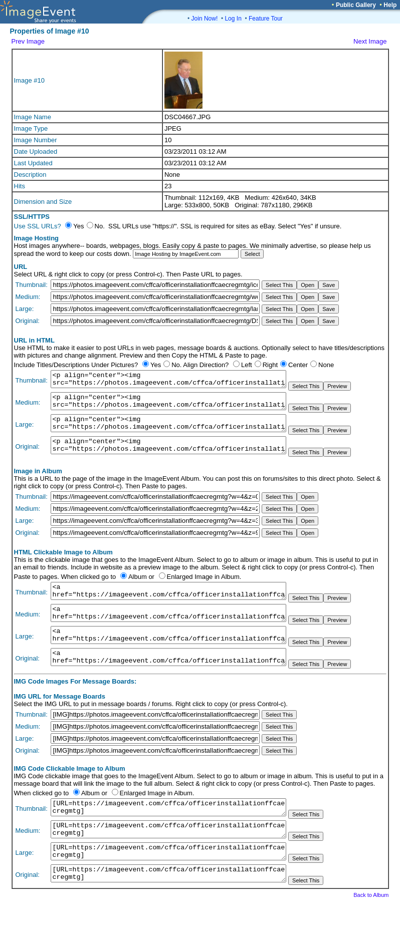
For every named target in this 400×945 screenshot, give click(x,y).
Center (298, 365)
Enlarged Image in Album (203, 588)
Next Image (369, 41)
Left (246, 365)
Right (270, 365)
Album (137, 588)
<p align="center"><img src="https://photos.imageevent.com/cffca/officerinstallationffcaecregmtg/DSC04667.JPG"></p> (168, 455)
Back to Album (370, 931)
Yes (155, 365)
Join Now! (204, 18)
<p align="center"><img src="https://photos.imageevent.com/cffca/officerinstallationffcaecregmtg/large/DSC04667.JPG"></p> (168, 430)
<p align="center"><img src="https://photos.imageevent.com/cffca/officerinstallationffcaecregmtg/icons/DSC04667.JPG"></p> (168, 380)
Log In (233, 18)
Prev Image (28, 41)
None (326, 365)
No (175, 365)
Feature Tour (266, 18)
